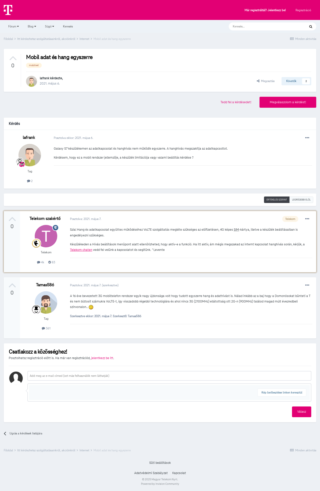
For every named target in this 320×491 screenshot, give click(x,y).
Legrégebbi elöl (301, 199)
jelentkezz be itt (102, 358)
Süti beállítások (160, 463)
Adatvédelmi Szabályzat (151, 473)
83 (51, 262)
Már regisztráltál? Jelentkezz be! (265, 10)
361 (46, 328)
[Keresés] (262, 26)
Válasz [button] (301, 412)
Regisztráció (303, 10)
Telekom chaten (81, 250)
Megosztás (265, 81)
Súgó (49, 26)
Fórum (13, 26)
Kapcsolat (179, 473)
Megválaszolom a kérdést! (288, 102)
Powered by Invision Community (160, 484)
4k (40, 262)
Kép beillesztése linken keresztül (282, 392)
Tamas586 (45, 285)
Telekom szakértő (45, 218)
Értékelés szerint (276, 199)
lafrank (44, 78)
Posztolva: (85, 219)
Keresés (68, 26)
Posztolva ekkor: (73, 138)
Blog (32, 26)
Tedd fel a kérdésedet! (235, 102)
